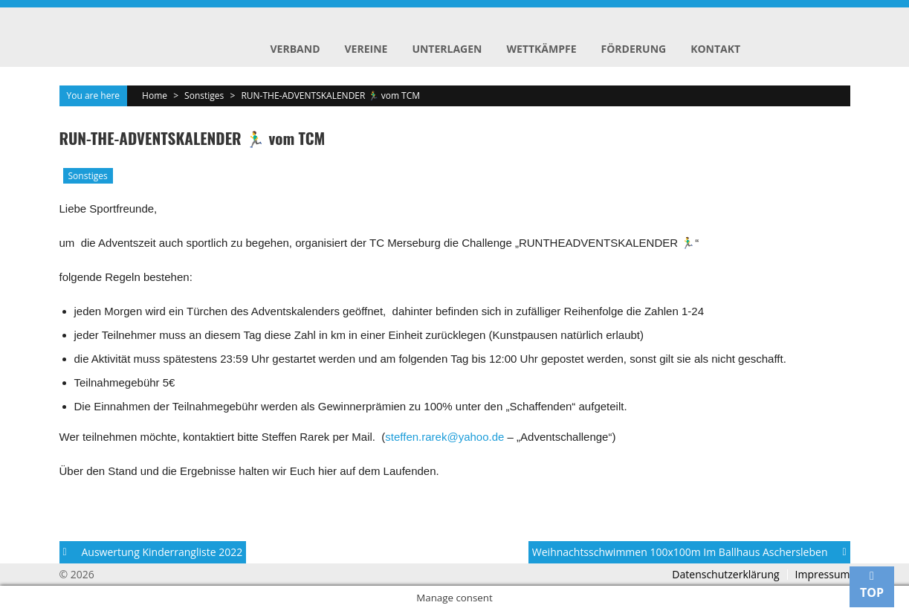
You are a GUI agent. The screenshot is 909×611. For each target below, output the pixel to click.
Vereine (366, 49)
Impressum (822, 574)
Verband (295, 49)
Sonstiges (204, 95)
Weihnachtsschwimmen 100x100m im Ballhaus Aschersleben (680, 552)
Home (154, 95)
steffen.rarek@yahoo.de (444, 436)
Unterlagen (447, 49)
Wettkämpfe (541, 49)
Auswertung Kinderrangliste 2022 (162, 552)
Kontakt (715, 49)
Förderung (634, 49)
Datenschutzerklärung (725, 574)
